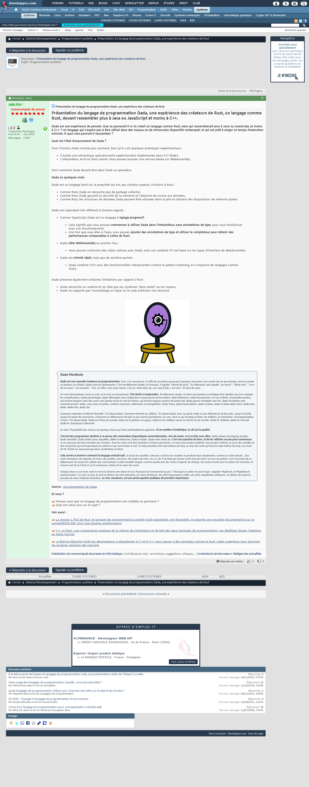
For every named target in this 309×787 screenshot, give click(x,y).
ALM (81, 9)
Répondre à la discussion (27, 50)
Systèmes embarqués (187, 15)
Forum (16, 39)
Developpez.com (237, 733)
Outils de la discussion (231, 91)
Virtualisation (212, 15)
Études (168, 3)
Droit (183, 3)
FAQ (91, 3)
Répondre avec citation (230, 561)
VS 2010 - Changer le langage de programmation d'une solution (48, 699)
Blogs (103, 3)
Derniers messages (13, 30)
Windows (44, 15)
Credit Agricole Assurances (104, 642)
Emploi (153, 3)
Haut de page (255, 733)
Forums (57, 3)
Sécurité (165, 15)
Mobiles (187, 9)
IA (73, 9)
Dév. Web (119, 9)
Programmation (147, 9)
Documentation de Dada (80, 487)
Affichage (255, 91)
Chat (116, 3)
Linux (57, 15)
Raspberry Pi (120, 15)
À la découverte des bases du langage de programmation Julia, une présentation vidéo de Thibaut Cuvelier (76, 674)
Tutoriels (75, 3)
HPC (97, 15)
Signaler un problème (69, 50)
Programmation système (77, 39)
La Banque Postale (96, 657)
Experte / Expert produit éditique (99, 653)
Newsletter (134, 3)
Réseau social (50, 30)
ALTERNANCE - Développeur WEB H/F (102, 638)
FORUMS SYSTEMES (113, 20)
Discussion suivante (153, 594)
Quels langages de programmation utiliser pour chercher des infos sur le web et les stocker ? (66, 691)
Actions (31, 30)
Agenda (79, 30)
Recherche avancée (295, 30)
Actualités (45, 577)
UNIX (183, 20)
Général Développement (41, 39)
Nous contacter (217, 733)
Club (196, 3)
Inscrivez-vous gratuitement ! (82, 25)
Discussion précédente (120, 594)
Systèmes (202, 9)
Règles (100, 30)
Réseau (136, 15)
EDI (131, 9)
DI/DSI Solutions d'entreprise (39, 9)
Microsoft (94, 9)
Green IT (150, 15)
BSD (192, 20)
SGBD (163, 9)
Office (174, 9)
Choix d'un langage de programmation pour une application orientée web (55, 707)
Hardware (84, 15)
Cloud (64, 9)
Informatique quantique (237, 15)
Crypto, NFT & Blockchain (271, 15)
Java (106, 9)
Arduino (69, 15)
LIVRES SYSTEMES (165, 20)
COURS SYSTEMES (140, 20)
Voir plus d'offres (183, 661)
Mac (106, 15)
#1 (262, 97)
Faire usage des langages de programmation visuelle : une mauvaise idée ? (55, 682)
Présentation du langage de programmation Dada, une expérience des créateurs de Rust (90, 59)
